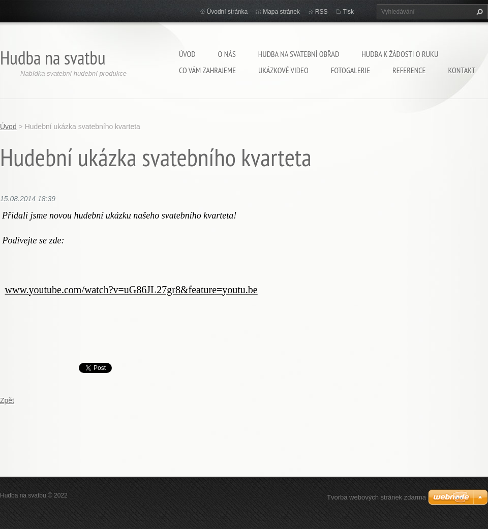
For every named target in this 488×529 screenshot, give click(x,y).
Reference (408, 70)
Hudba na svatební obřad (299, 54)
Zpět (7, 400)
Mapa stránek (281, 11)
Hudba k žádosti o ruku (399, 54)
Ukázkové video (283, 70)
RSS (321, 11)
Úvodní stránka (227, 11)
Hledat (478, 11)
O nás (227, 54)
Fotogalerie (350, 70)
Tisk (348, 11)
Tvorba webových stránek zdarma (376, 497)
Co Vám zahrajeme (207, 70)
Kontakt (461, 70)
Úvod (187, 54)
